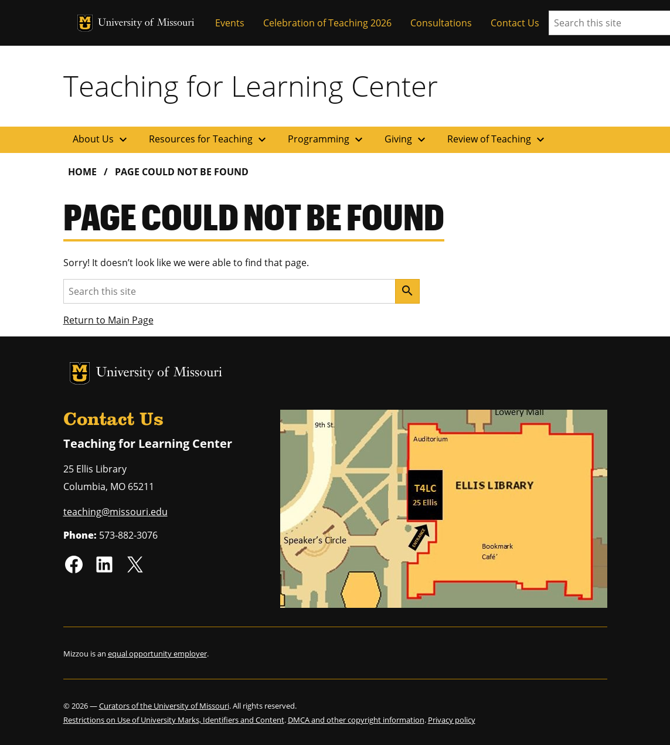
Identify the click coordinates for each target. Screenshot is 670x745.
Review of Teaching (497, 139)
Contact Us (515, 22)
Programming (327, 139)
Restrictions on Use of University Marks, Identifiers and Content (173, 720)
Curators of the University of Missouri (164, 705)
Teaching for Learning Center (250, 85)
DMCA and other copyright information (356, 720)
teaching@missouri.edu (115, 511)
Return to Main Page (108, 320)
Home (82, 171)
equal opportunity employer (157, 653)
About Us (101, 139)
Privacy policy (451, 720)
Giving (406, 139)
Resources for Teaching (209, 139)
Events (229, 22)
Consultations (441, 22)
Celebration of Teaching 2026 (327, 22)
